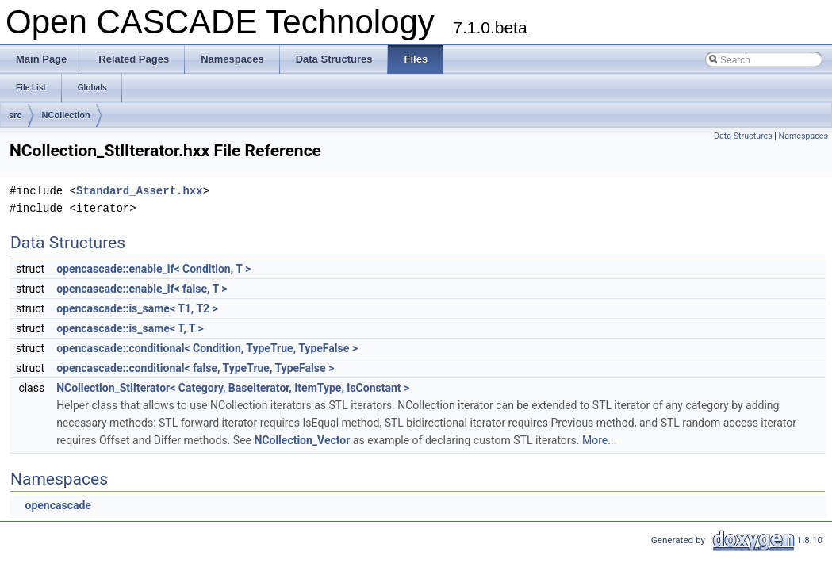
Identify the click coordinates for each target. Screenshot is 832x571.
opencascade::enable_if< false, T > (141, 288)
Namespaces (803, 136)
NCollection (66, 115)
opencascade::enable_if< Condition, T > (153, 269)
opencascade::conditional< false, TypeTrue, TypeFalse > (195, 368)
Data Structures (743, 136)
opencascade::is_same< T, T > (130, 328)
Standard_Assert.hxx (139, 190)
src (15, 115)
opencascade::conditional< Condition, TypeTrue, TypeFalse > (207, 348)
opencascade (57, 505)
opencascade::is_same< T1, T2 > (137, 308)
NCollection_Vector (302, 440)
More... (599, 440)
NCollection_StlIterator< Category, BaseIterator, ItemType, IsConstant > (232, 387)
